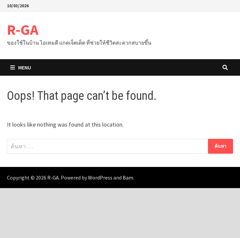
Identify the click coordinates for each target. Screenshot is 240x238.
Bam (128, 177)
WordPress (100, 177)
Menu (20, 67)
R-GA (22, 29)
